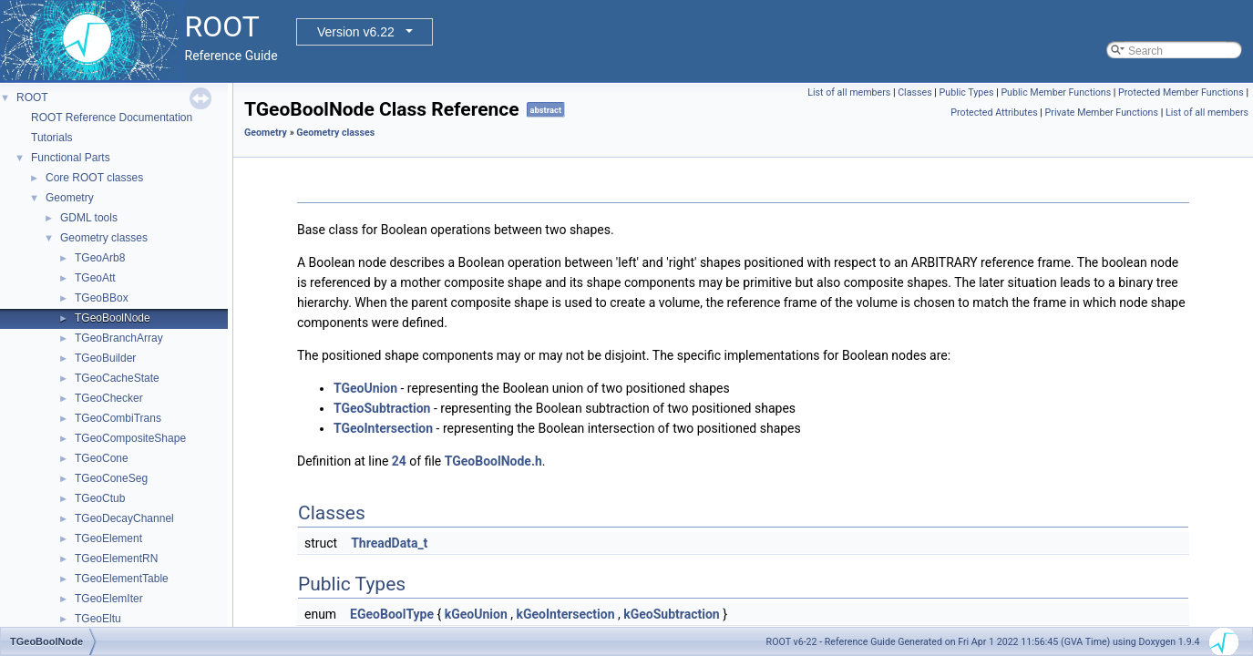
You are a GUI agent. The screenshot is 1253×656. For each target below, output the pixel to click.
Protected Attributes (993, 112)
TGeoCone (101, 458)
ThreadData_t (389, 543)
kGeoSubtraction (671, 614)
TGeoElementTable (122, 578)
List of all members (848, 92)
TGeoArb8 (100, 257)
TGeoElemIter (109, 598)
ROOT (32, 97)
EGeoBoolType (392, 614)
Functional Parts (70, 157)
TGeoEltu (98, 618)
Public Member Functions (1056, 92)
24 (399, 461)
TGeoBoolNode (112, 318)
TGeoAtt (95, 278)
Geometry (70, 197)
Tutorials (52, 137)
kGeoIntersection (565, 614)
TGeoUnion (365, 388)
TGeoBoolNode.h (493, 461)
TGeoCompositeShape (130, 438)
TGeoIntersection (383, 428)
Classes (914, 92)
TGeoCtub (100, 498)
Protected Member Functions (1181, 92)
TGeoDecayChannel (124, 518)
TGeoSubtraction (382, 408)
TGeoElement (108, 538)
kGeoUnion (476, 614)
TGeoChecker (109, 398)
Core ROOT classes (94, 177)
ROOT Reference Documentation (111, 117)
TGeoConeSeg (111, 478)
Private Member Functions (1101, 112)
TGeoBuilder (105, 358)
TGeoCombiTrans (118, 418)
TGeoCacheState (117, 378)
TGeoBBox (101, 298)
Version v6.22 (356, 32)
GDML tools (89, 217)
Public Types (967, 92)
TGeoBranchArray (119, 338)
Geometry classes (104, 237)
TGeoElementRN (116, 558)
